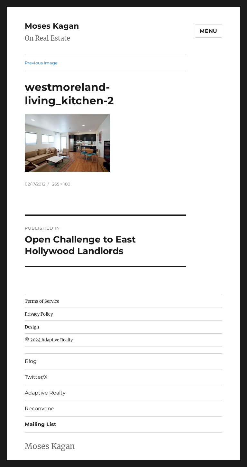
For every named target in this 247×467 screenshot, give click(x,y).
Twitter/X (36, 377)
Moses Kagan (52, 26)
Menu (208, 31)
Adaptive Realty (45, 393)
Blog (31, 361)
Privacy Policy (39, 314)
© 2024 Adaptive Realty (49, 340)
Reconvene (39, 408)
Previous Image (41, 62)
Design (32, 327)
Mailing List (40, 424)
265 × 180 (61, 183)
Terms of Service (42, 301)
